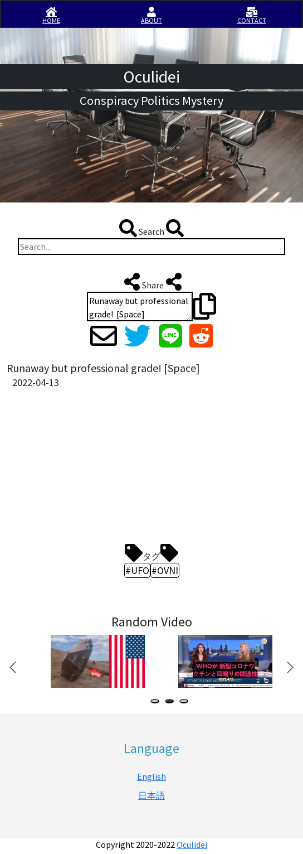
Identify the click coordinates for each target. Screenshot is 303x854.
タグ (151, 553)
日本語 (151, 795)
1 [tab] (157, 702)
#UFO (137, 570)
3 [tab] (186, 702)
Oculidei (192, 844)
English (151, 776)
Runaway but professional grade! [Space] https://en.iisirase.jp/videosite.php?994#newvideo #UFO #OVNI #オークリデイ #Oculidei (140, 306)
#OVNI (165, 570)
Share (152, 282)
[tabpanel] (97, 661)
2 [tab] (171, 702)
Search (151, 228)
